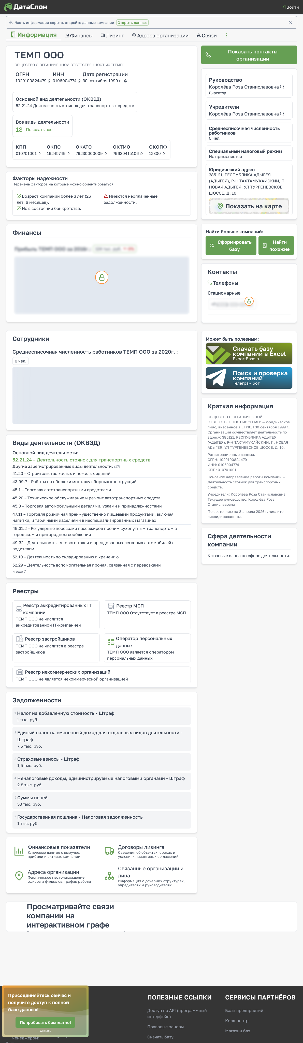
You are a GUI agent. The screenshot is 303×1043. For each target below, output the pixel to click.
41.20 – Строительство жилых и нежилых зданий (61, 473)
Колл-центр (237, 1020)
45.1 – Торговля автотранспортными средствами (61, 489)
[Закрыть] (290, 22)
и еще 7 (19, 571)
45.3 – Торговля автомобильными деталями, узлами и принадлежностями (87, 506)
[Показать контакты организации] (249, 55)
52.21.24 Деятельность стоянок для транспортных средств (75, 105)
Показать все (39, 129)
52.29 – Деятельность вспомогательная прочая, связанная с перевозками (86, 565)
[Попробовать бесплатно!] (45, 1022)
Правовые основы (165, 1026)
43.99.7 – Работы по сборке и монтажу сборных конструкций (74, 481)
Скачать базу (160, 1036)
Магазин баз (237, 1030)
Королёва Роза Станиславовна (246, 87)
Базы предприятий (244, 1010)
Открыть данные (132, 22)
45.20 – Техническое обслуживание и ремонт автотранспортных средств (86, 497)
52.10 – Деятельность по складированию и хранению (65, 556)
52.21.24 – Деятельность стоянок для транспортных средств (81, 459)
